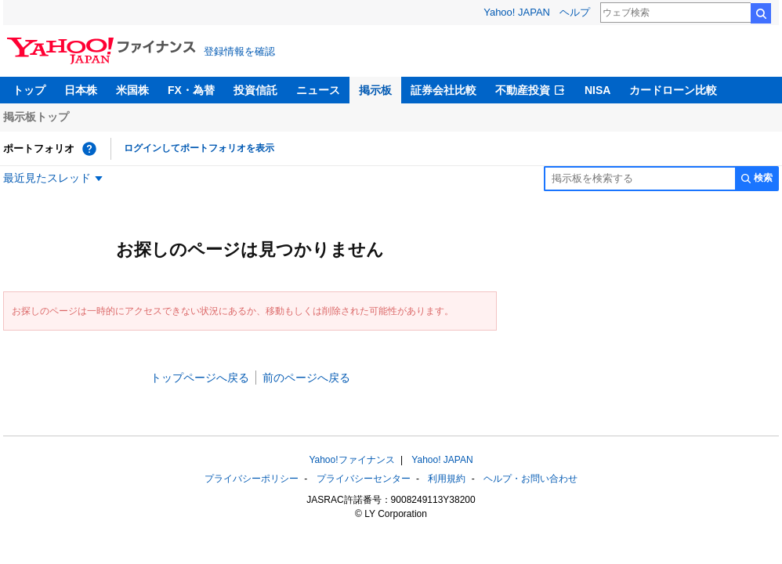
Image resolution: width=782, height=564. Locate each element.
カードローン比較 (673, 90)
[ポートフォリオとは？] (89, 148)
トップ (29, 90)
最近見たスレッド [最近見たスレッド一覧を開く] (47, 178)
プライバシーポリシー (252, 478)
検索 (761, 13)
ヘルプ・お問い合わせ (530, 478)
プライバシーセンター (364, 478)
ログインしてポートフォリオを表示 (199, 148)
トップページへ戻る (199, 377)
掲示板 (375, 90)
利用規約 (446, 478)
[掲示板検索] (639, 178)
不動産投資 (522, 90)
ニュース (318, 90)
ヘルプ (574, 12)
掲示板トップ (36, 116)
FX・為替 (191, 90)
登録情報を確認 (239, 51)
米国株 (132, 90)
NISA (597, 90)
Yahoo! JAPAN (516, 12)
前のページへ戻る (306, 377)
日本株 (80, 90)
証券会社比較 (443, 90)
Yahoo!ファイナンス (351, 459)
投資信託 (255, 90)
